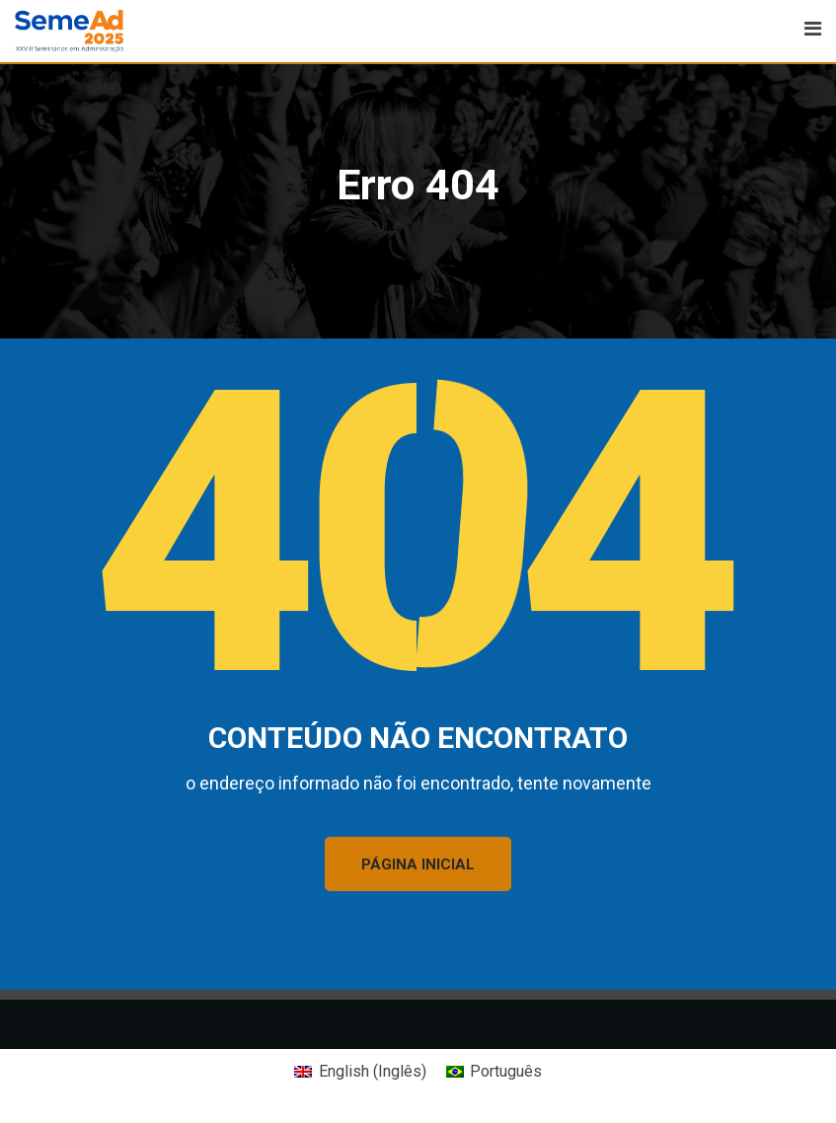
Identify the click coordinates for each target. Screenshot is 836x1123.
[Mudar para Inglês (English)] (359, 1072)
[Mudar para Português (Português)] (494, 1072)
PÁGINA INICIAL (418, 864)
